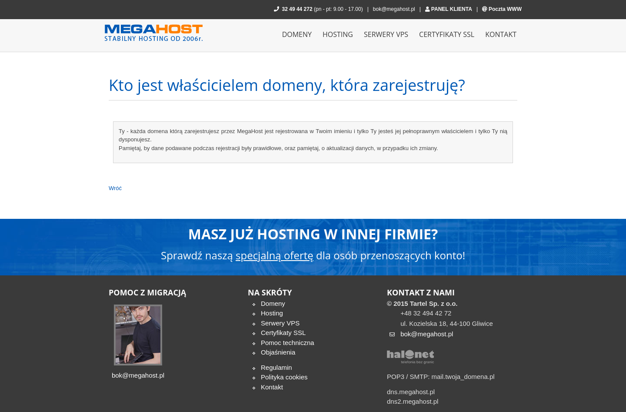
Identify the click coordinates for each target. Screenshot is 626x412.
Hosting (272, 313)
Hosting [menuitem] (338, 34)
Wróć (115, 188)
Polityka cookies (284, 377)
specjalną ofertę (274, 255)
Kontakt (272, 387)
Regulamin (276, 367)
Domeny (273, 303)
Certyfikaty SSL (283, 332)
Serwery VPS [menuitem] (386, 34)
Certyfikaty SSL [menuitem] (446, 34)
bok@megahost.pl (394, 9)
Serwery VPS (280, 323)
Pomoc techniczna (287, 342)
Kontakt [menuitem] (500, 34)
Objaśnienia (278, 352)
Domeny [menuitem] (297, 34)
